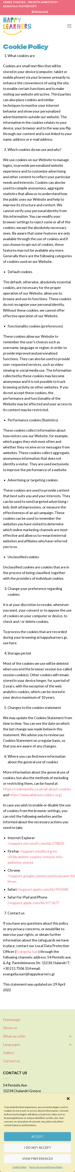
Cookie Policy (19, 1167)
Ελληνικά (40, 12)
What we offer (14, 1036)
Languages (11, 1044)
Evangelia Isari (27, 951)
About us (10, 1028)
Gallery (8, 1053)
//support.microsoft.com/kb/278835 (36, 843)
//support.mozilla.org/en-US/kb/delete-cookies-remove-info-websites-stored (35, 857)
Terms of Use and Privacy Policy (46, 1167)
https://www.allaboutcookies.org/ (35, 795)
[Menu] (69, 26)
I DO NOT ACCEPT (37, 1147)
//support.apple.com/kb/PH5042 (42, 889)
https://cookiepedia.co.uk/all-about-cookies (37, 789)
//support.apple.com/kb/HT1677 (33, 903)
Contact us (11, 1061)
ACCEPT (37, 1136)
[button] (68, 1099)
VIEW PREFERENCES (37, 1158)
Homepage (11, 1019)
